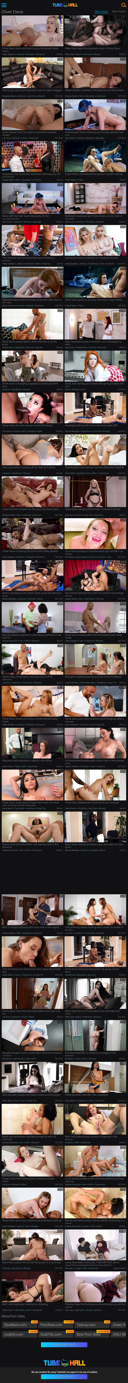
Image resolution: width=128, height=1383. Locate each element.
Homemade (18, 1059)
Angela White (8, 180)
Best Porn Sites (93, 1333)
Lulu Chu (6, 138)
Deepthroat (92, 263)
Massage (99, 138)
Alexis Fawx (7, 766)
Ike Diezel (69, 557)
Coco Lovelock (71, 724)
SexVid (60, 180)
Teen (102, 263)
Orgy (109, 682)
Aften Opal (70, 54)
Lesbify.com (20, 1333)
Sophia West (8, 347)
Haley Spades (8, 54)
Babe (37, 263)
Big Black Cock (84, 473)
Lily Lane (6, 431)
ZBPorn (122, 347)
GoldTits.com (57, 1333)
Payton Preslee (72, 766)
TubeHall (65, 5)
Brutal (78, 515)
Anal (83, 389)
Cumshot (92, 347)
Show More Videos (64, 1344)
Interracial (40, 54)
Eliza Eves (69, 515)
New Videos (101, 11)
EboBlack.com (20, 1324)
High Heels (19, 1310)
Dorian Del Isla (71, 682)
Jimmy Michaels (87, 682)
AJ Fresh (16, 431)
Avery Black (7, 808)
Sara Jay (69, 1268)
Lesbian (85, 1226)
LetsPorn (122, 263)
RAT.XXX (59, 96)
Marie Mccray (8, 305)
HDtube (59, 54)
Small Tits (88, 515)
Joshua (19, 263)
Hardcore (20, 54)
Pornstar (37, 180)
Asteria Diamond (9, 641)
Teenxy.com (93, 1324)
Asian (25, 138)
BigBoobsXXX (119, 1268)
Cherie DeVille (8, 515)
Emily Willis (70, 473)
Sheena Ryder (71, 96)
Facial (92, 557)
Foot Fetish (19, 808)
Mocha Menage (72, 431)
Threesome (103, 473)
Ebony (40, 599)
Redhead (99, 222)
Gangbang (101, 682)
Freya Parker (70, 180)
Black (79, 54)
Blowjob (30, 54)
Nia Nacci (6, 1059)
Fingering (46, 263)
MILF (81, 96)
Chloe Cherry (71, 808)
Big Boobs (90, 96)
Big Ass (97, 54)
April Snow (70, 138)
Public (80, 180)
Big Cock (32, 96)
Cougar (77, 1268)
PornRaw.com (57, 1324)
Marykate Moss (9, 96)
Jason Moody (81, 557)
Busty (67, 389)
